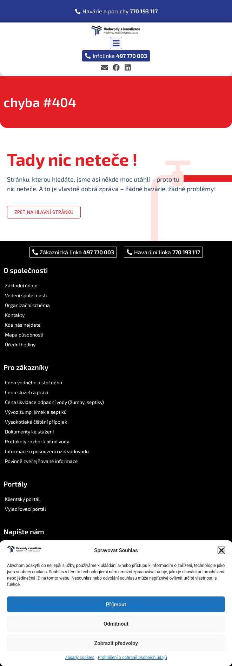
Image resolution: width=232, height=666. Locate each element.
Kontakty (15, 315)
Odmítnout (116, 624)
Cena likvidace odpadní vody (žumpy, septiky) (54, 402)
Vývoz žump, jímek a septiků (36, 412)
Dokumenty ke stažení (29, 432)
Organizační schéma (27, 305)
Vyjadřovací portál (25, 509)
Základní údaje (21, 285)
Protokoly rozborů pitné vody (37, 441)
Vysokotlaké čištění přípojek (36, 422)
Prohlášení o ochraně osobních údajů (132, 657)
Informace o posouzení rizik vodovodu (47, 451)
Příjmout (116, 604)
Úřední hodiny (20, 344)
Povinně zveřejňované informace (41, 461)
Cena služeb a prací (26, 392)
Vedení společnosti (26, 295)
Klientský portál (22, 499)
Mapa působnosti (24, 335)
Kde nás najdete (23, 325)
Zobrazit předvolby (116, 643)
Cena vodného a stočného (33, 382)
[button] (221, 550)
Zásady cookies (79, 657)
